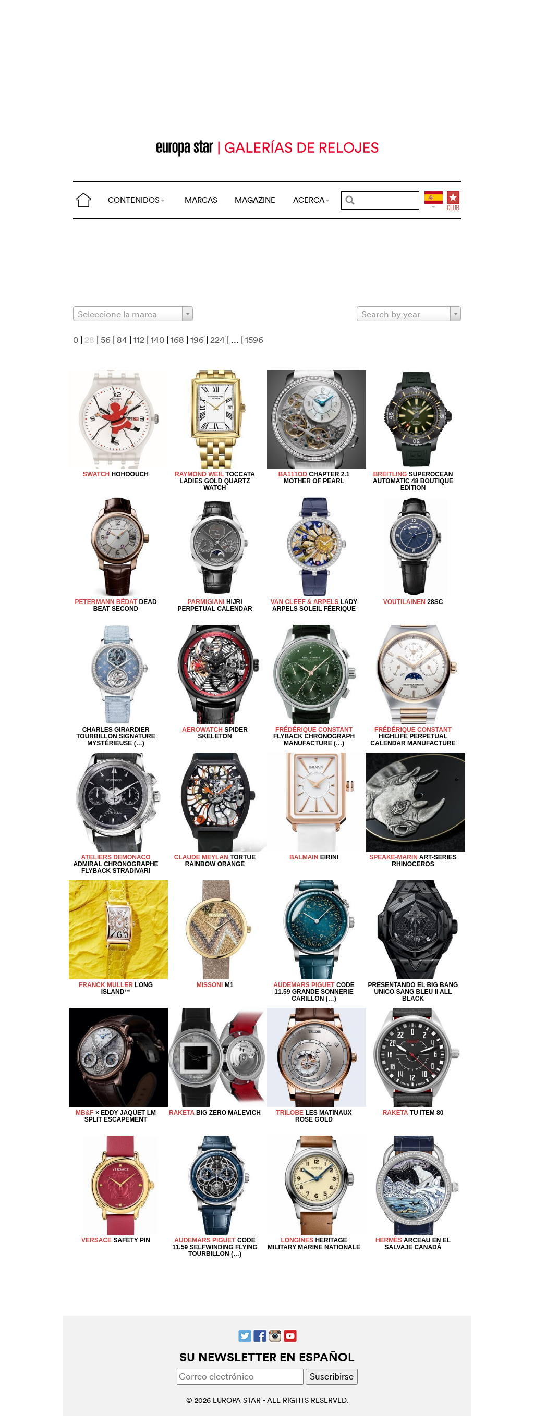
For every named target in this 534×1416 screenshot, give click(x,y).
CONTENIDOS (136, 200)
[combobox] (133, 313)
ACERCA (311, 200)
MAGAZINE (255, 200)
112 (139, 339)
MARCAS (201, 200)
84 (122, 339)
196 (197, 339)
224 (217, 339)
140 (157, 339)
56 (106, 339)
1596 (254, 339)
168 (177, 339)
